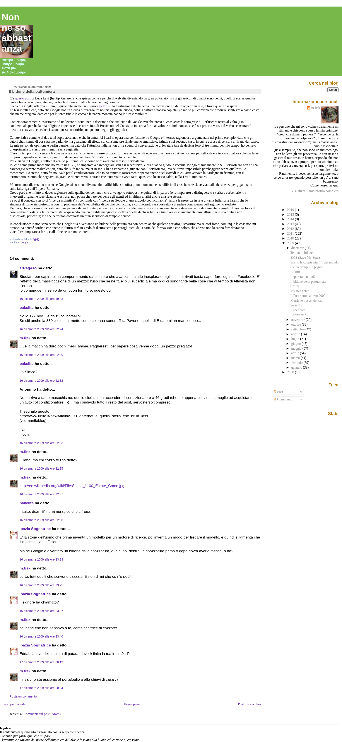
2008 (291, 372)
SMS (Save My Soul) (305, 257)
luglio (295, 339)
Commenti (283, 399)
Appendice (297, 310)
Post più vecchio (249, 704)
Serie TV (296, 305)
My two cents (299, 291)
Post (278, 392)
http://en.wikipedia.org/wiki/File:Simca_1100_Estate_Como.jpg (71, 486)
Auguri (295, 272)
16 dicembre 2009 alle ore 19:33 (41, 299)
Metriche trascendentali (306, 300)
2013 (291, 224)
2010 (291, 238)
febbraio (297, 362)
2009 (291, 243)
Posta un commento (23, 696)
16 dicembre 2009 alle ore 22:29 (41, 355)
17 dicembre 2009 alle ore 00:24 (41, 688)
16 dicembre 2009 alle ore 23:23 (41, 559)
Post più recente (14, 704)
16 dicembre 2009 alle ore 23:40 (41, 636)
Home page (132, 704)
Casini (294, 286)
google (24, 242)
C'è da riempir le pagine (306, 267)
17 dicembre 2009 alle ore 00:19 (41, 662)
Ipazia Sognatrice (35, 529)
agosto (296, 334)
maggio (296, 348)
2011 (291, 233)
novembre (298, 319)
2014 (291, 219)
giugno (296, 343)
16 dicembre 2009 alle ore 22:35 (41, 468)
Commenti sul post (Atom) (42, 714)
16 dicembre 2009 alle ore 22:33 (41, 443)
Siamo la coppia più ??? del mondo (314, 262)
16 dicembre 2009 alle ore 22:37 (41, 494)
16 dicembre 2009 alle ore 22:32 (41, 380)
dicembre (298, 248)
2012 (291, 229)
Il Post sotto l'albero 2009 (307, 295)
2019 (291, 210)
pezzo (103, 106)
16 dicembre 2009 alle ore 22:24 (41, 329)
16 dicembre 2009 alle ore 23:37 (41, 611)
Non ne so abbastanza (16, 33)
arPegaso (27, 268)
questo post (23, 98)
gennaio (297, 367)
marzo (296, 358)
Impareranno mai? (302, 277)
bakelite (26, 307)
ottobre (296, 324)
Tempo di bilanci (301, 253)
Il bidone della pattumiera (32, 91)
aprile (295, 353)
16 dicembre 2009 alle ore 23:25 (41, 585)
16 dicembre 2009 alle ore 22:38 (41, 520)
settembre (298, 329)
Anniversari (298, 315)
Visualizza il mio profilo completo (315, 191)
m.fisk (24, 338)
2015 (291, 214)
